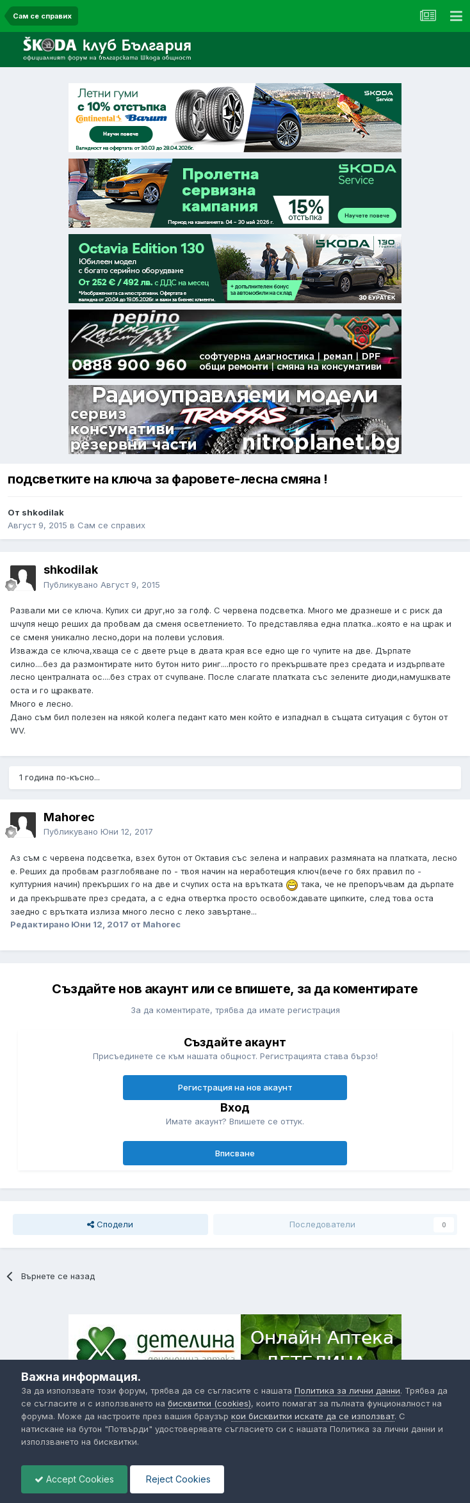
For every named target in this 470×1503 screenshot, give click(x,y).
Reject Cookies (177, 1479)
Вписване (235, 1153)
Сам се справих (111, 525)
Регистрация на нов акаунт (235, 1087)
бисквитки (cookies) (209, 1403)
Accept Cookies (74, 1479)
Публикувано (102, 584)
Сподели (110, 1224)
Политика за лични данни (347, 1390)
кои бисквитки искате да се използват (312, 1416)
